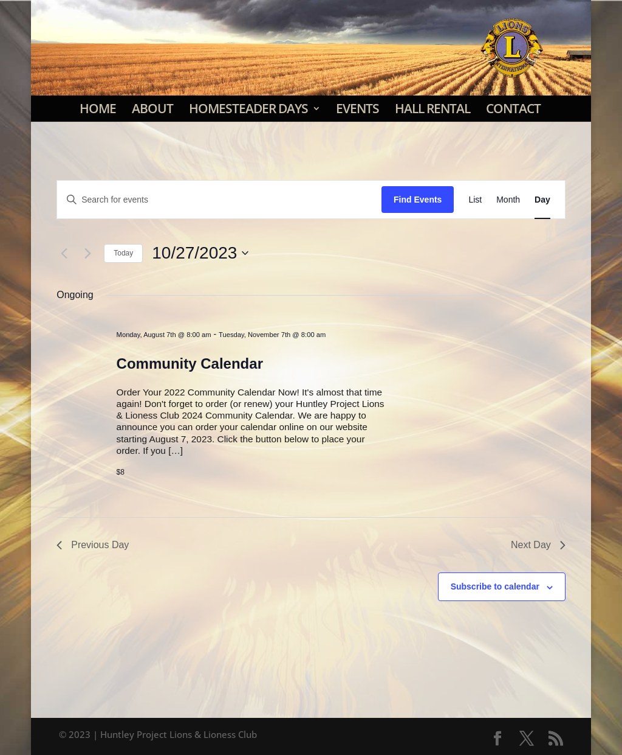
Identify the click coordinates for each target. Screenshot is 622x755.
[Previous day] (63, 253)
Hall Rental (432, 108)
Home (98, 108)
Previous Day (92, 545)
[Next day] (87, 253)
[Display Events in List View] (475, 200)
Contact (513, 108)
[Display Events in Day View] (542, 200)
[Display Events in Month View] (508, 200)
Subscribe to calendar (495, 586)
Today (123, 253)
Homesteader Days (248, 108)
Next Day (538, 545)
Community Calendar (190, 363)
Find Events (418, 199)
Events (357, 108)
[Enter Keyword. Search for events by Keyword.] (219, 200)
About (152, 108)
